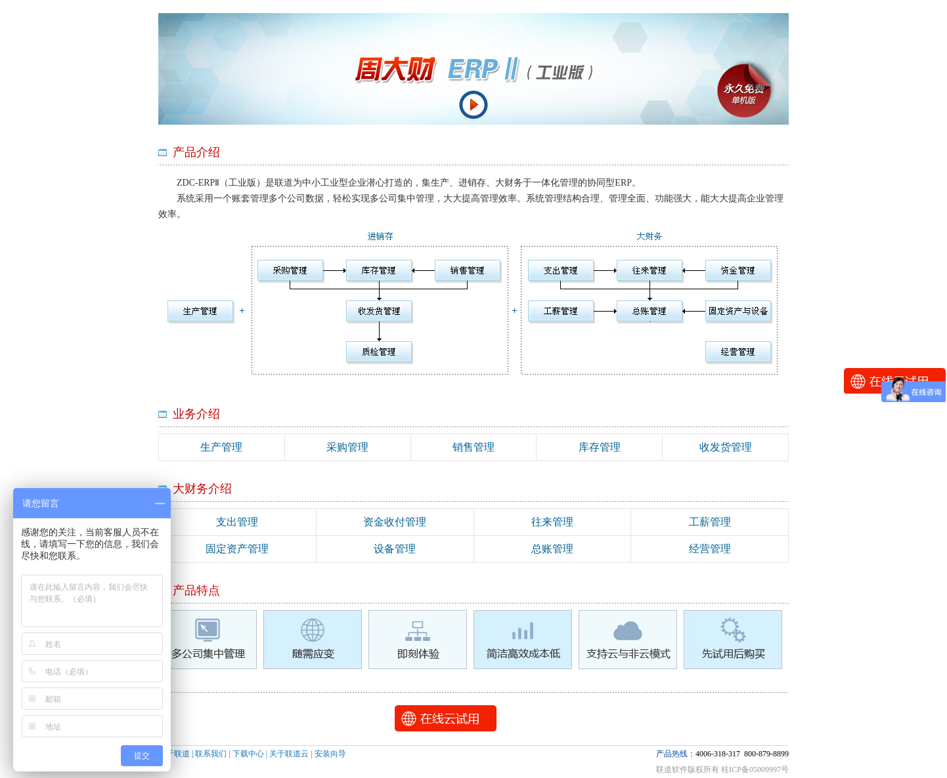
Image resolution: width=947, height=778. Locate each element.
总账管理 (552, 548)
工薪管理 (710, 521)
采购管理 (347, 447)
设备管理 (395, 548)
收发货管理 (725, 447)
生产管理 (221, 447)
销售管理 (473, 447)
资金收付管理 (394, 521)
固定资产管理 (237, 548)
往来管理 (552, 521)
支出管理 (237, 521)
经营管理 (710, 548)
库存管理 (600, 447)
